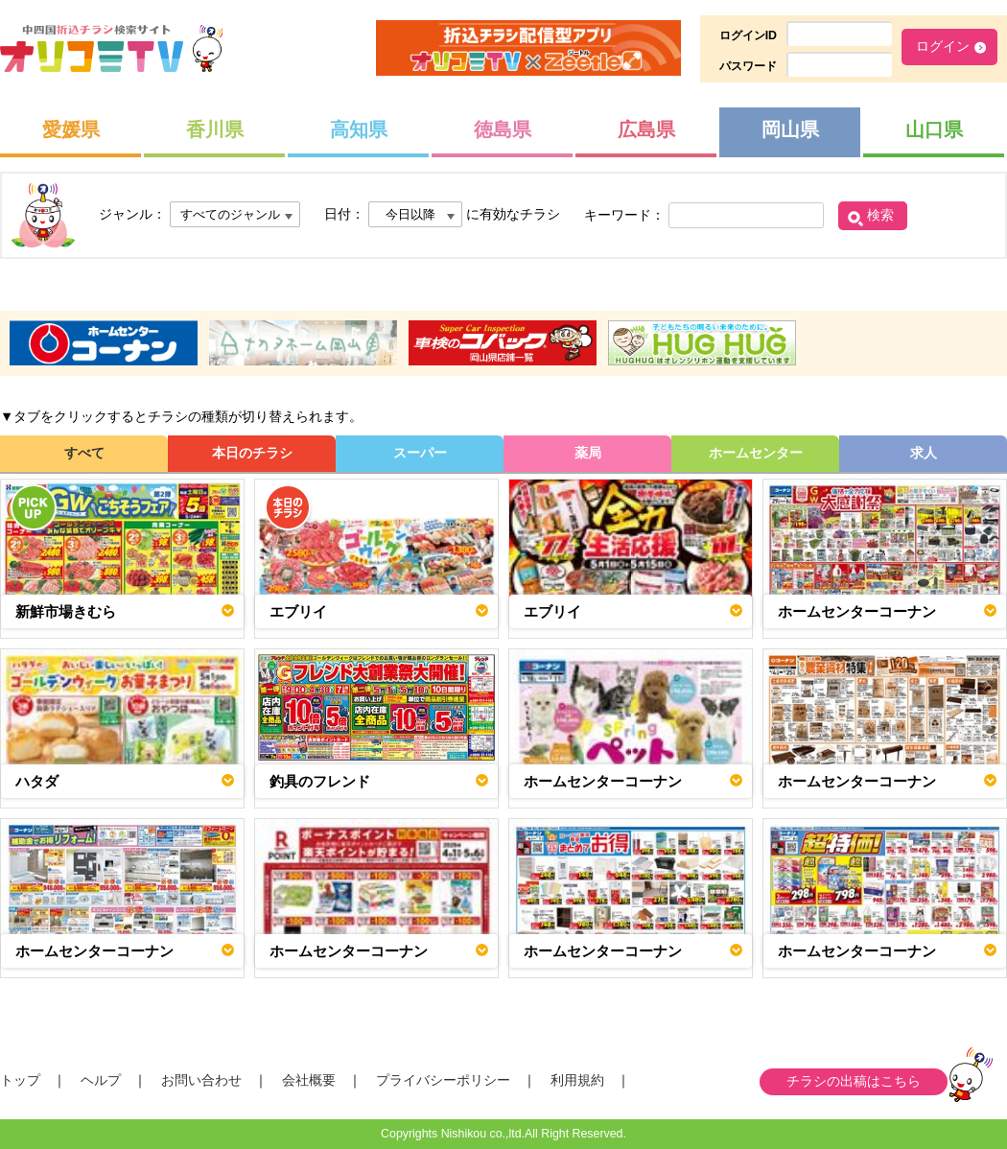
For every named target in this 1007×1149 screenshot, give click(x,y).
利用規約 (577, 1080)
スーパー (420, 452)
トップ (20, 1080)
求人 (923, 452)
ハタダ (37, 781)
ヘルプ (101, 1080)
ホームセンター (756, 452)
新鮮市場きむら (65, 611)
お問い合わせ (201, 1080)
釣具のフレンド (319, 781)
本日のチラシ (252, 452)
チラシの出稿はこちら (853, 1081)
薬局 (587, 452)
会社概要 (309, 1080)
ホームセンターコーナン (857, 611)
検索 (880, 215)
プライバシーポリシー (443, 1080)
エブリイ (298, 611)
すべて (84, 452)
